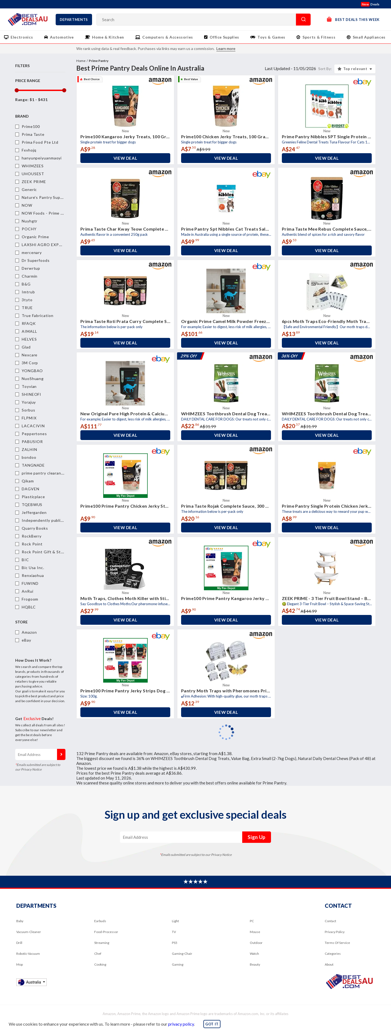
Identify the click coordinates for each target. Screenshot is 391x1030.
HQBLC (29, 607)
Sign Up (61, 754)
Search (303, 20)
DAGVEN (30, 488)
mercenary (32, 252)
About (329, 964)
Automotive (62, 37)
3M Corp (30, 362)
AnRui (27, 591)
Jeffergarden (34, 512)
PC (252, 921)
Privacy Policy (335, 932)
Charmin (29, 276)
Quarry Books (35, 528)
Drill (19, 943)
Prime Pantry (98, 61)
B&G (26, 284)
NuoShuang (33, 378)
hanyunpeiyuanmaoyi (42, 158)
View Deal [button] (125, 158)
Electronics (22, 37)
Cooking (100, 964)
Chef (97, 954)
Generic (29, 189)
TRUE (27, 307)
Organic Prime (35, 236)
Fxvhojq (29, 150)
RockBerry (32, 536)
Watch (254, 954)
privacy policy (181, 1023)
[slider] (16, 90)
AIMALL (29, 331)
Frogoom (30, 599)
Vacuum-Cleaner (28, 932)
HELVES (29, 339)
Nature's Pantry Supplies (46, 197)
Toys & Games (271, 37)
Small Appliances (369, 37)
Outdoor (256, 943)
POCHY (29, 229)
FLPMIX (29, 418)
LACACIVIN (33, 425)
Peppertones (34, 433)
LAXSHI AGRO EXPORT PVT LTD (54, 244)
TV (174, 932)
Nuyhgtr (29, 221)
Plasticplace (33, 496)
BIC (25, 559)
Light (175, 921)
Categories (333, 954)
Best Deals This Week (353, 19)
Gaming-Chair (182, 954)
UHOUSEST (33, 173)
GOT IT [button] (212, 1024)
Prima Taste (33, 134)
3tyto (27, 299)
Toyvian (29, 386)
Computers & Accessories (167, 37)
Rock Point (32, 544)
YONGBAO (32, 370)
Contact (330, 921)
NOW (27, 205)
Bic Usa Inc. (33, 567)
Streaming (101, 943)
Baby (19, 921)
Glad (26, 347)
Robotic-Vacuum (28, 954)
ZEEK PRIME (34, 181)
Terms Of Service (337, 943)
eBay (26, 640)
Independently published (46, 520)
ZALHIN (29, 449)
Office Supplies (224, 37)
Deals (370, 4)
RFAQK (29, 323)
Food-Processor (106, 932)
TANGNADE (33, 465)
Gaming (177, 964)
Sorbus (28, 410)
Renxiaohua (33, 575)
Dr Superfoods (36, 260)
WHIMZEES (33, 166)
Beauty (255, 964)
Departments (74, 19)
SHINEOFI (31, 394)
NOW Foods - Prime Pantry (48, 213)
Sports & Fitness (318, 37)
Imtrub (28, 292)
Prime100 (31, 126)
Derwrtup (31, 268)
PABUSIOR (32, 441)
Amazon (29, 632)
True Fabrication (37, 315)
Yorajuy (29, 402)
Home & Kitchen (108, 37)
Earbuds (100, 921)
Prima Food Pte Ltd (40, 142)
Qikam (28, 481)
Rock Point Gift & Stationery (49, 551)
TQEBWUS (32, 504)
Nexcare (29, 355)
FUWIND (30, 583)
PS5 (174, 943)
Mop (19, 964)
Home (81, 61)
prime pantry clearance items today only (60, 473)
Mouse (255, 932)
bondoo (29, 457)
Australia (30, 982)
